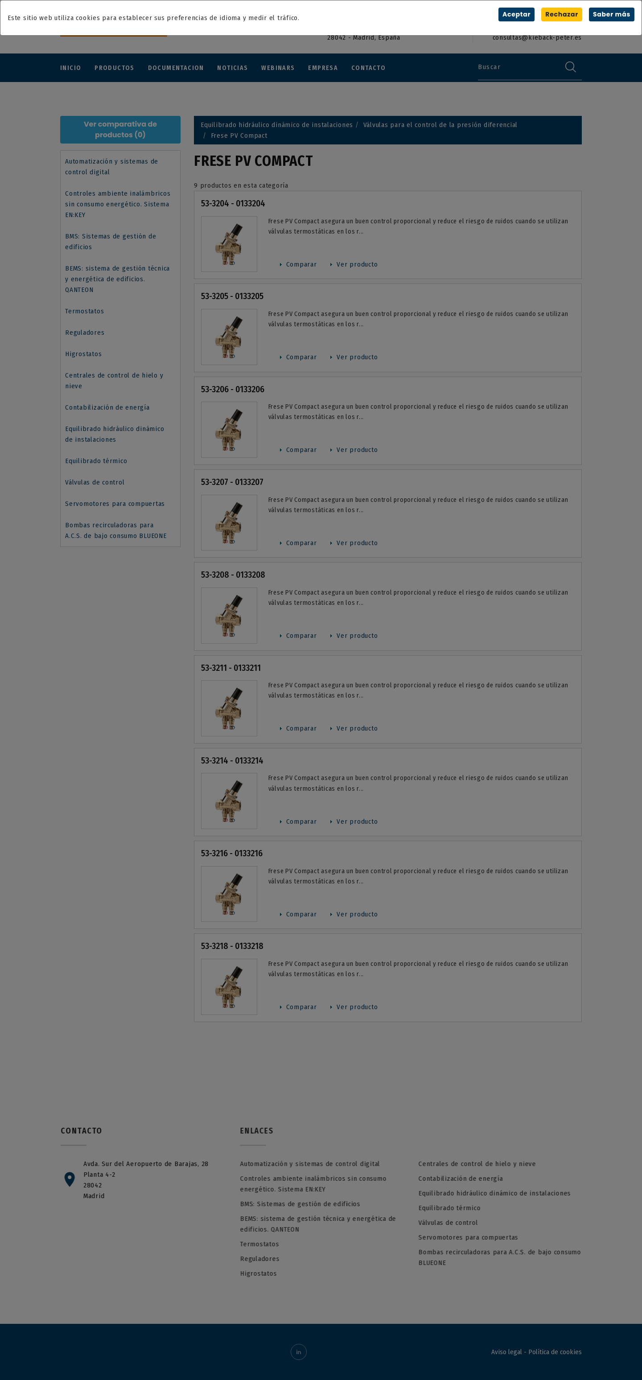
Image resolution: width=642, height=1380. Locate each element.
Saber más (611, 14)
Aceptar (516, 14)
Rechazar (561, 14)
